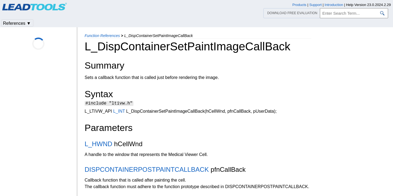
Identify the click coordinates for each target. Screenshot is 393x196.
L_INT (119, 112)
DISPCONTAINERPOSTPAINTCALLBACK (147, 170)
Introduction (333, 5)
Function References (102, 35)
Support (315, 5)
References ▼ (17, 23)
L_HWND (98, 144)
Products (299, 5)
